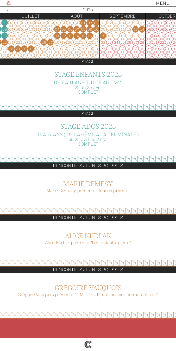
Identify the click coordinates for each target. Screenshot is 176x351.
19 (64, 42)
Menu (162, 3)
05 (64, 29)
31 (31, 49)
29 (18, 49)
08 (83, 29)
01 (83, 23)
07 (77, 29)
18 (57, 42)
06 (70, 29)
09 (44, 36)
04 (57, 29)
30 (25, 49)
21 (77, 42)
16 (44, 42)
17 (51, 42)
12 (64, 36)
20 (70, 42)
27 (5, 49)
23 (45, 49)
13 (71, 36)
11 (58, 36)
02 (44, 29)
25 (58, 49)
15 (84, 36)
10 (51, 36)
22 (84, 42)
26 (64, 49)
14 (77, 36)
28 (12, 49)
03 (51, 29)
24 (51, 49)
